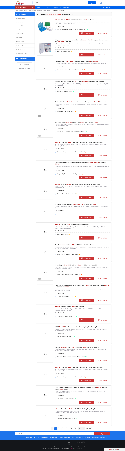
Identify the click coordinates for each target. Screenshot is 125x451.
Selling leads (66, 7)
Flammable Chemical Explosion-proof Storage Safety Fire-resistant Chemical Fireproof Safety (82, 286)
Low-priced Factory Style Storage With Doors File (76, 122)
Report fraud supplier (25, 64)
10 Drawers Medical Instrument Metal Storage (76, 204)
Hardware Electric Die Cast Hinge (69, 306)
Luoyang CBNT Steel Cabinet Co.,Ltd (66, 214)
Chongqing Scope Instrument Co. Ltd (66, 418)
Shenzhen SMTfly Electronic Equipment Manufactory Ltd (71, 356)
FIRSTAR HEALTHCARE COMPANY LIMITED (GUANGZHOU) (71, 29)
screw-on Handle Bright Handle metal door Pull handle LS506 (77, 184)
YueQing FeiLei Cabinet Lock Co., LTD (66, 316)
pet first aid (38, 437)
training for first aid (66, 437)
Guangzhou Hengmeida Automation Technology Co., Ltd (71, 152)
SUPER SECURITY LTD (62, 234)
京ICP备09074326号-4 (77, 448)
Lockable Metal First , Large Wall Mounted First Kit (76, 61)
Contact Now (86, 33)
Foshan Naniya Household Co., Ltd (65, 398)
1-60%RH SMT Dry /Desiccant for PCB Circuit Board (77, 347)
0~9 (86, 446)
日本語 (68, 444)
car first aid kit (19, 26)
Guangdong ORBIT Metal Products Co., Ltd (67, 254)
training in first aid (77, 437)
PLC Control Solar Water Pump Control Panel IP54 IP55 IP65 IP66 (79, 142)
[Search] (93, 428)
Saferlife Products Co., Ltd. (63, 51)
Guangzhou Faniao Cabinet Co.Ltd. (65, 111)
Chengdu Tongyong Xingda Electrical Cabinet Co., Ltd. (70, 69)
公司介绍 (78, 442)
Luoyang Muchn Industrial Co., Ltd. (65, 296)
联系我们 (83, 442)
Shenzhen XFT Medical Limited (64, 91)
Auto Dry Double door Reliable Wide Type (72, 224)
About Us (57, 442)
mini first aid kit (20, 41)
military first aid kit (20, 18)
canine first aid (19, 45)
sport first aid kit (20, 33)
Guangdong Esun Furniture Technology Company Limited (71, 131)
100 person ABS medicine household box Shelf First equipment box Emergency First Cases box (81, 40)
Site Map (72, 442)
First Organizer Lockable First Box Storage (74, 20)
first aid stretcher (56, 437)
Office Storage (46, 10)
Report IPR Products (24, 68)
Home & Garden (23, 10)
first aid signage (88, 437)
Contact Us (63, 442)
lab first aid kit (19, 22)
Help (68, 442)
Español (64, 444)
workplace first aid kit (21, 53)
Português (73, 444)
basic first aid (105, 437)
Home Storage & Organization (35, 10)
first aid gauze (46, 437)
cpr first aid (19, 37)
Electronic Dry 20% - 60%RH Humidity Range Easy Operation (77, 409)
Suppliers (56, 7)
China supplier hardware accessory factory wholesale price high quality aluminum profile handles (81, 388)
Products (47, 7)
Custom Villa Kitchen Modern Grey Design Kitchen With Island (80, 102)
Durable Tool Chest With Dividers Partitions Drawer (74, 245)
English (105, 7)
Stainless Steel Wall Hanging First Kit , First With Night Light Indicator (79, 81)
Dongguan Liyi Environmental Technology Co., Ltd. (69, 174)
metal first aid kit (20, 30)
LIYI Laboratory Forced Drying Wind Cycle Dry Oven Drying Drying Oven (80, 163)
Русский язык (57, 444)
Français (51, 444)
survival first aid (29, 437)
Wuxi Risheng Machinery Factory (65, 336)
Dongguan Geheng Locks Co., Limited (66, 193)
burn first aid (97, 437)
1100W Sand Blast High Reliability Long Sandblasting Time (77, 327)
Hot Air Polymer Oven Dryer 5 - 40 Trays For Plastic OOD (76, 265)
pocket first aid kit (20, 49)
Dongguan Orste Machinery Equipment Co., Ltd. (68, 274)
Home (38, 7)
